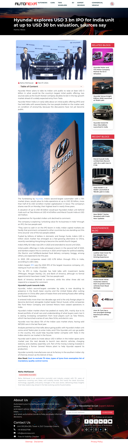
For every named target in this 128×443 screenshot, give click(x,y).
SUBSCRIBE (107, 413)
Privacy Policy (97, 442)
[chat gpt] (86, 429)
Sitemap (29, 442)
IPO (32, 265)
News (22, 30)
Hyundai (39, 199)
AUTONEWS (42, 3)
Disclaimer (39, 442)
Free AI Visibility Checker (28, 437)
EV (73, 3)
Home (16, 30)
